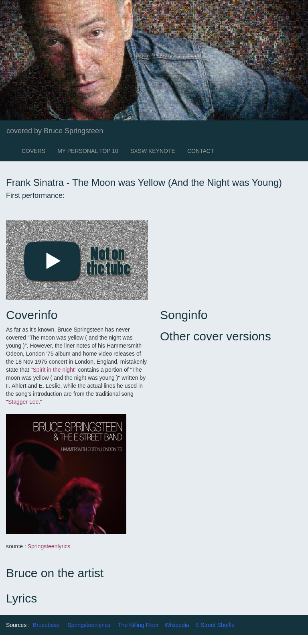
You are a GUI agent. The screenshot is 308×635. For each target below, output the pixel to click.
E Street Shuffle (215, 625)
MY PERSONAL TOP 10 (87, 151)
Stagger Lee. (24, 402)
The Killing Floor (138, 625)
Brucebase (46, 625)
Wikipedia (177, 625)
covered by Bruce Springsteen (54, 131)
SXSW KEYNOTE (152, 151)
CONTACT (200, 151)
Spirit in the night (53, 369)
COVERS (33, 151)
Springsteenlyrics (49, 546)
